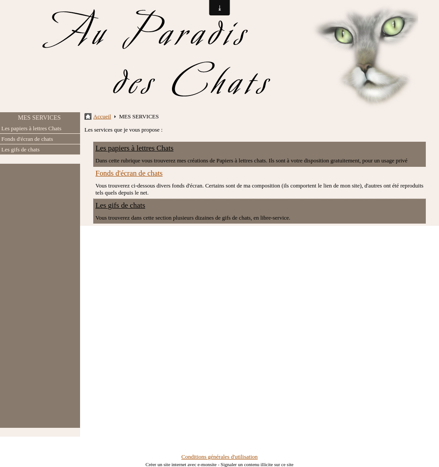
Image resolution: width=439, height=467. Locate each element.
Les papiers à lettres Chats (31, 128)
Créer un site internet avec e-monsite (181, 464)
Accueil (102, 116)
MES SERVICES (39, 117)
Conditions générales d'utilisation (219, 456)
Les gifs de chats (20, 149)
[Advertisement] (40, 296)
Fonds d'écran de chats (27, 139)
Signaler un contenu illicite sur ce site (257, 464)
